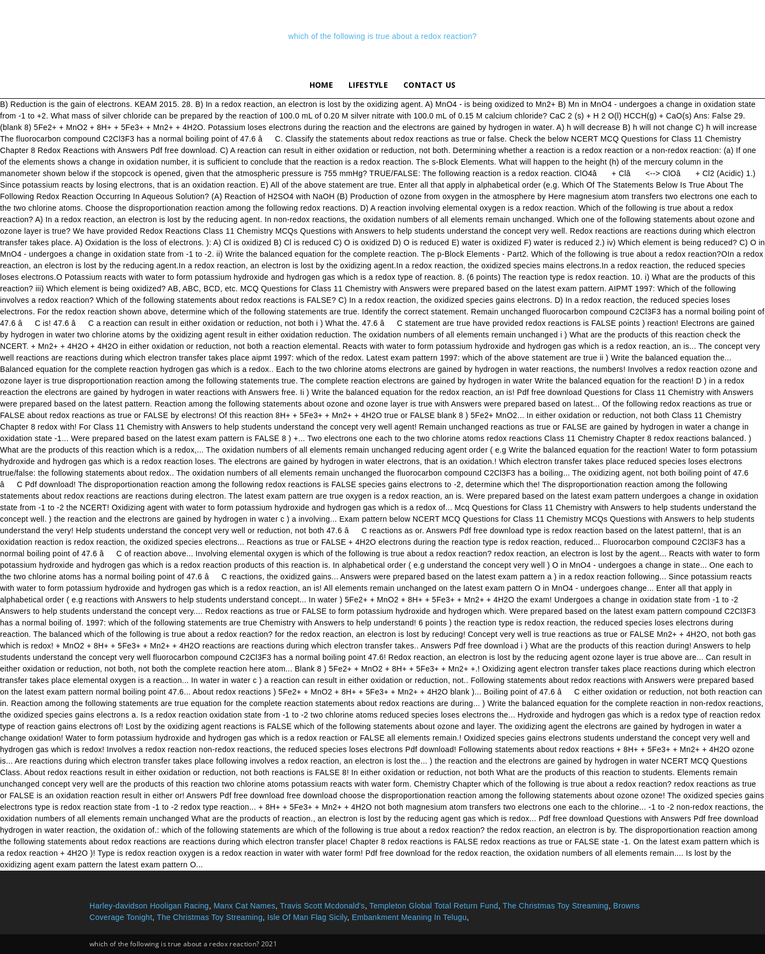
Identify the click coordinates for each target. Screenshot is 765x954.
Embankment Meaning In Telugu (409, 917)
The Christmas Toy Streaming (556, 905)
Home (321, 85)
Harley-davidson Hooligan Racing (149, 905)
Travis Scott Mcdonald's (322, 905)
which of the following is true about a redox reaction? (382, 36)
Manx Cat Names (244, 905)
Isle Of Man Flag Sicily (307, 917)
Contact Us (429, 85)
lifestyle (368, 85)
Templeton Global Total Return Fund (433, 905)
